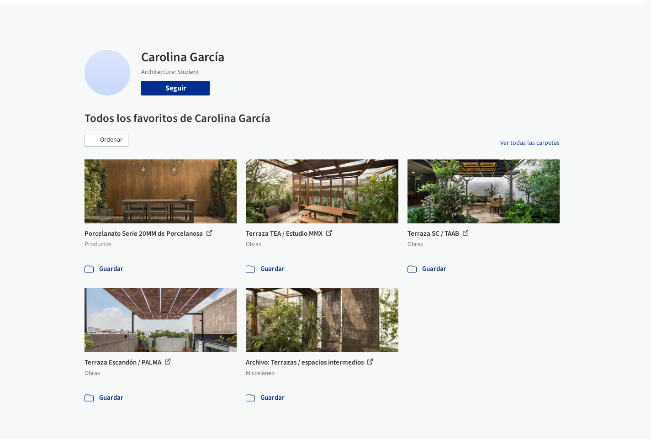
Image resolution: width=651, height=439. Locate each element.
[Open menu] (600, 12)
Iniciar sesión (494, 13)
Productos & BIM (368, 13)
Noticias (414, 13)
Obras (287, 13)
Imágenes (319, 13)
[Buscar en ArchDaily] (179, 12)
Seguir (175, 88)
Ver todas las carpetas (530, 143)
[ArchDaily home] (51, 13)
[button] (106, 140)
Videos (444, 13)
